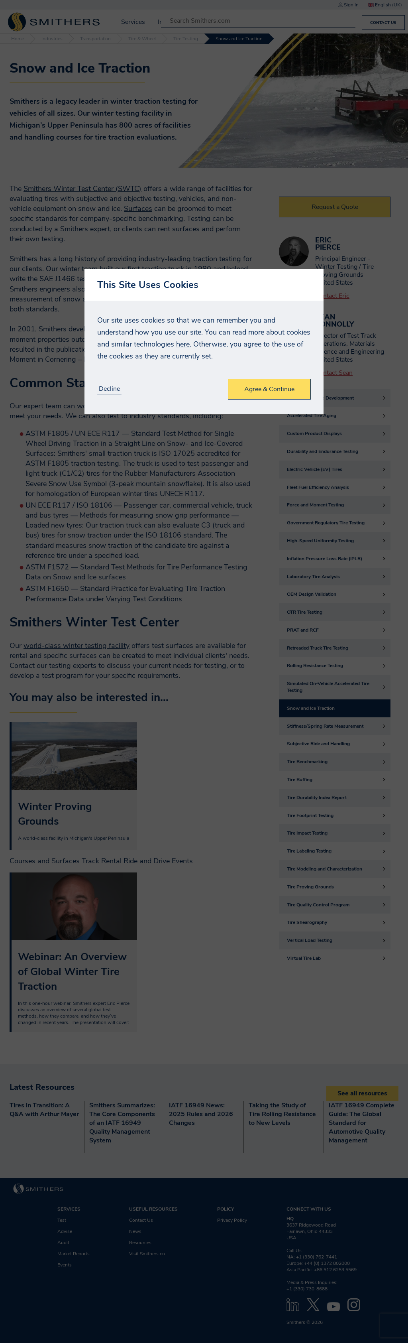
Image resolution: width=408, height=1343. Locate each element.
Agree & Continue (269, 389)
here (183, 344)
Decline (109, 389)
